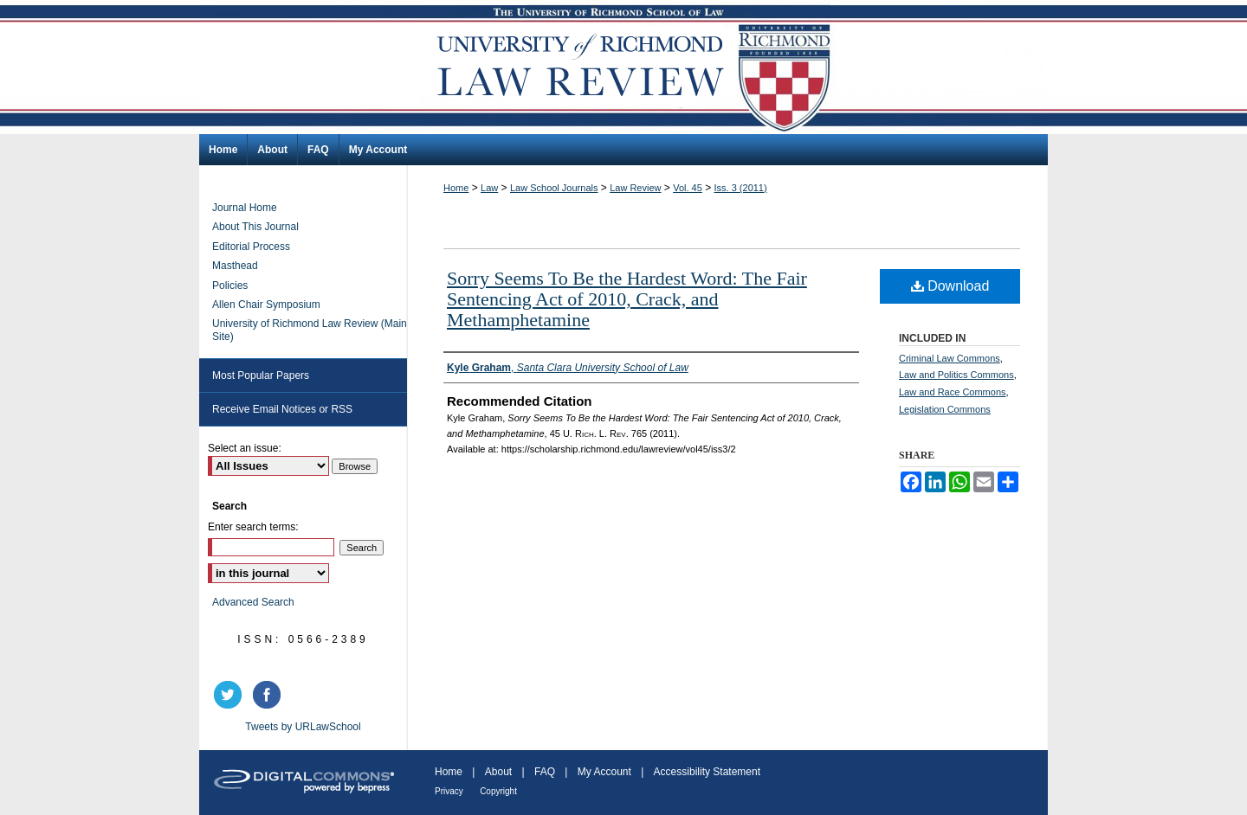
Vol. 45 (687, 188)
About (498, 772)
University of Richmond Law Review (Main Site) (309, 330)
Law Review (635, 188)
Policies (230, 285)
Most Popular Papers (260, 375)
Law (489, 188)
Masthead (235, 266)
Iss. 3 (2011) (740, 188)
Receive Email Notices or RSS (282, 409)
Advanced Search (253, 602)
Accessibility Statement (707, 772)
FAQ (544, 772)
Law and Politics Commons (956, 374)
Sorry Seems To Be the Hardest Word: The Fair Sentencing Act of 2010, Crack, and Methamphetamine (627, 298)
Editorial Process (251, 247)
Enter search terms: (253, 527)
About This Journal (255, 227)
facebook (269, 694)
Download (950, 286)
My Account (604, 772)
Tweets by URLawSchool (302, 727)
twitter (230, 694)
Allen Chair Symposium (266, 304)
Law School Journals (554, 188)
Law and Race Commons (952, 392)
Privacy (449, 791)
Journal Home (244, 208)
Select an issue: (244, 448)
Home (455, 188)
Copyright (498, 791)
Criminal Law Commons (949, 358)
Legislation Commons (945, 409)
